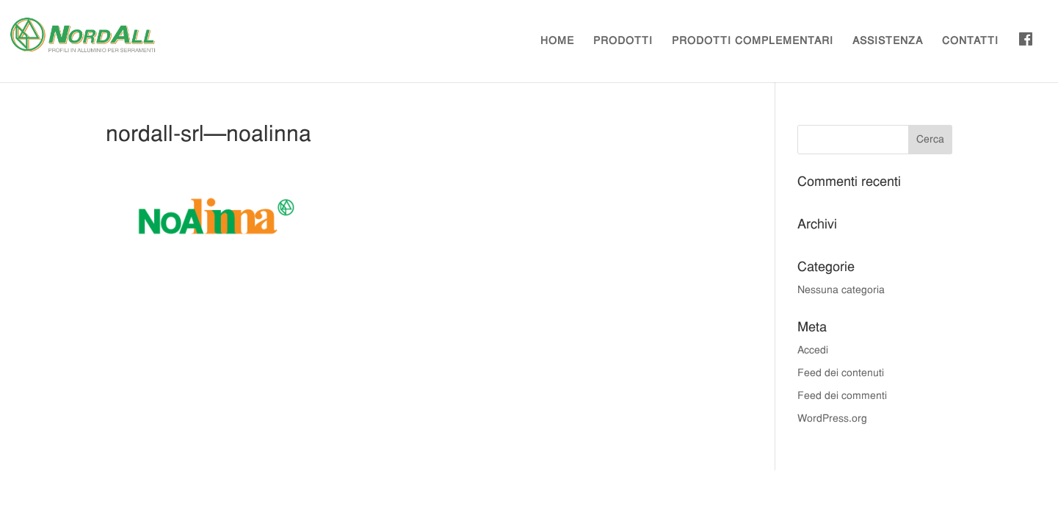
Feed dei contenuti (840, 373)
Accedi (812, 351)
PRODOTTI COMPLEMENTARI (752, 41)
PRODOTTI (623, 41)
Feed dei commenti (842, 396)
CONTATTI (970, 41)
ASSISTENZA (887, 41)
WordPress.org (832, 419)
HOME (557, 41)
